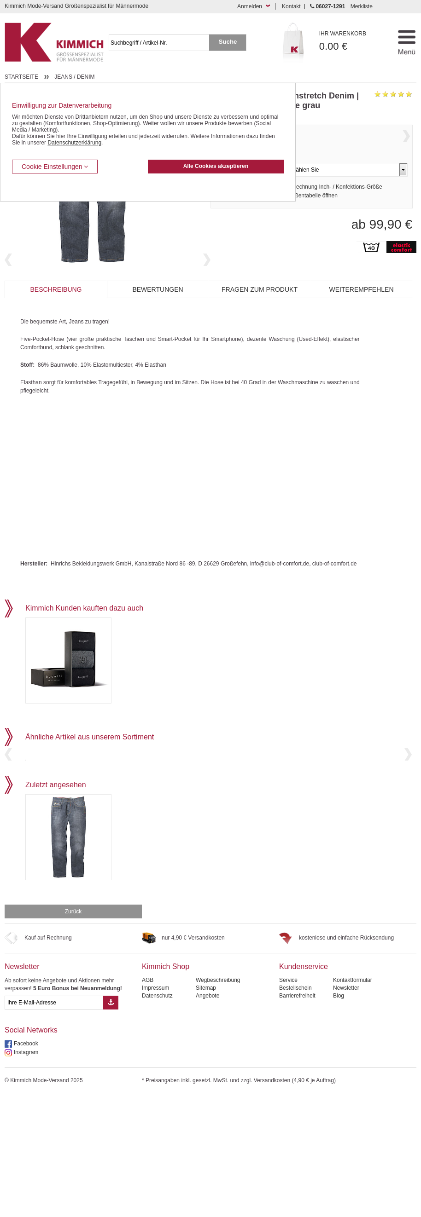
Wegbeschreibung (218, 1101)
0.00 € (350, 41)
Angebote (207, 1117)
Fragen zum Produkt (260, 330)
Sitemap (206, 1109)
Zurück (73, 1033)
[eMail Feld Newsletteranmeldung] (54, 1124)
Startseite (21, 77)
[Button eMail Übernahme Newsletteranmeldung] (110, 1124)
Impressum (155, 1109)
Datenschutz (157, 1117)
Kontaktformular (352, 1101)
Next (206, 296)
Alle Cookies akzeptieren (215, 166)
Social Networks (31, 1151)
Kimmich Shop (165, 1088)
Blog (338, 1117)
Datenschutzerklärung (74, 142)
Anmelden (249, 6)
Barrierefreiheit (297, 1117)
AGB (147, 1101)
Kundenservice (303, 1088)
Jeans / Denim (74, 77)
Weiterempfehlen (361, 330)
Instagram (26, 1174)
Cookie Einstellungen (55, 166)
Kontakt (291, 6)
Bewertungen (157, 330)
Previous (8, 296)
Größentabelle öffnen (312, 215)
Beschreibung (56, 330)
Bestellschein (295, 1109)
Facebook (26, 1165)
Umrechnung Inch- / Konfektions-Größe (334, 206)
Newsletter (22, 1088)
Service (288, 1101)
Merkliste (362, 6)
